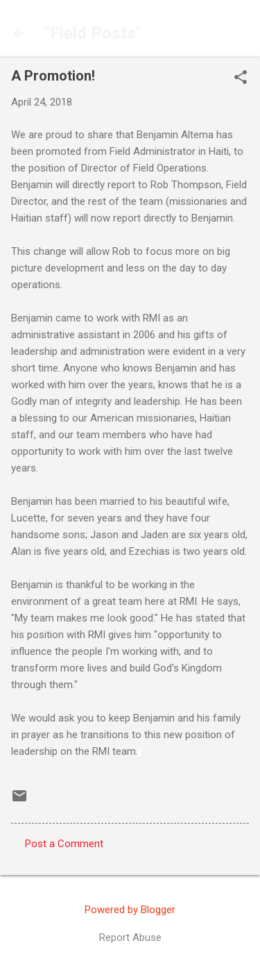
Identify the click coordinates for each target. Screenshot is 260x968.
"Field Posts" (92, 33)
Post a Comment (64, 843)
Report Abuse (130, 937)
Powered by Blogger (130, 909)
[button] (240, 78)
